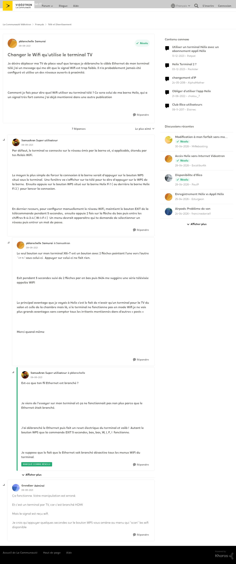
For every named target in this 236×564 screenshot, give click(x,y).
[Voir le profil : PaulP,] (168, 178)
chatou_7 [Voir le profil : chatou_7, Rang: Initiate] (194, 96)
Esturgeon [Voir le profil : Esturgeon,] (198, 199)
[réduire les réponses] (4, 140)
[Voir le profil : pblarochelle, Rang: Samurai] (12, 43)
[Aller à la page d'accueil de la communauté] (18, 14)
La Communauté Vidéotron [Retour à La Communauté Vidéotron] (17, 24)
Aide (69, 552)
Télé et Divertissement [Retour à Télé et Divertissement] (60, 24)
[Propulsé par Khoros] (224, 555)
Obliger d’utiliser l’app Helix (191, 91)
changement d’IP (184, 78)
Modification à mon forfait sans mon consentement (201, 137)
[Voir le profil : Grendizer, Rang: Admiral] (16, 487)
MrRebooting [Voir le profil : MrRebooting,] (200, 146)
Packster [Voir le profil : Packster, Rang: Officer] (193, 69)
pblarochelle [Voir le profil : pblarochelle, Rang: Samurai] (26, 41)
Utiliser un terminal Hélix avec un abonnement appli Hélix (195, 49)
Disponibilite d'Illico (188, 175)
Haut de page (52, 552)
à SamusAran (62, 243)
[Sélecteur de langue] (180, 14)
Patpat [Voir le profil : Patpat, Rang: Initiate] (191, 55)
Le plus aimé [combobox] (145, 129)
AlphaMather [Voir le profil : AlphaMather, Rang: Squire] (196, 82)
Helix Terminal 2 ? (184, 64)
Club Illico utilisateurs (187, 105)
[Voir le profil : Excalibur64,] (168, 159)
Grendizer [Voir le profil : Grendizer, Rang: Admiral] (27, 485)
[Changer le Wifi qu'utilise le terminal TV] (27, 145)
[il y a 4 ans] (178, 96)
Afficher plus (31, 475)
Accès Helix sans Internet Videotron (200, 156)
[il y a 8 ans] (178, 83)
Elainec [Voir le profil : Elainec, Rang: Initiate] (191, 109)
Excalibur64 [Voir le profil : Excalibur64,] (199, 165)
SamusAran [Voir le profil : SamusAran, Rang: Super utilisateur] (28, 140)
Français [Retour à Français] (39, 24)
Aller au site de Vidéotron (20, 4)
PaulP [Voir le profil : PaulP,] (195, 184)
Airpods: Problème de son (192, 209)
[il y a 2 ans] (178, 56)
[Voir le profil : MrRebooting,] (168, 140)
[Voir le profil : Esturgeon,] (168, 197)
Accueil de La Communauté (20, 552)
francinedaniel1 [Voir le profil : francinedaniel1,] (201, 213)
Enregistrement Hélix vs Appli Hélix (199, 194)
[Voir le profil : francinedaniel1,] (168, 211)
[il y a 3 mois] (182, 146)
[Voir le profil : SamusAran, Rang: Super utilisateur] (16, 142)
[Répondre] (141, 114)
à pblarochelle (76, 373)
